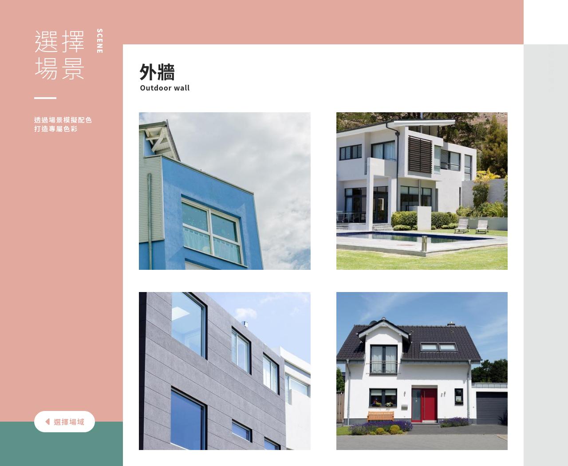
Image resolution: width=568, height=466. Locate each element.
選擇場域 (64, 421)
